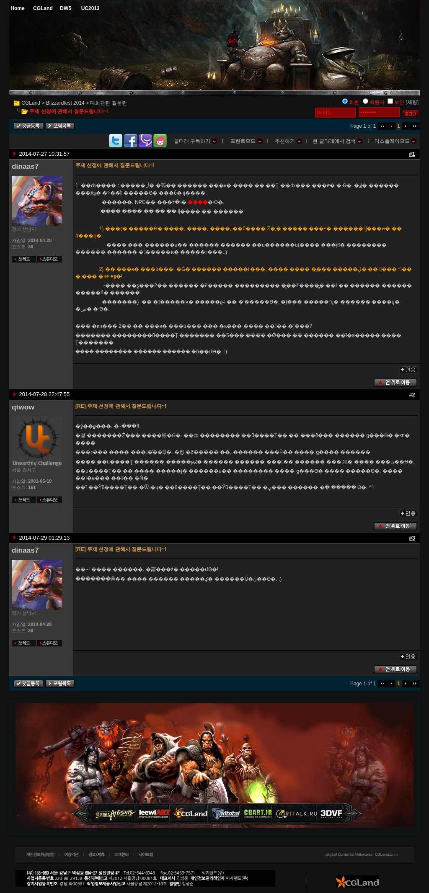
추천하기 (288, 141)
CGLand (30, 103)
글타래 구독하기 (195, 141)
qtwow (23, 407)
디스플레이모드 (395, 141)
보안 (399, 102)
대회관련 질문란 (108, 103)
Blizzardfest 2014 (65, 103)
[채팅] (412, 102)
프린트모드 (246, 141)
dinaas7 (25, 166)
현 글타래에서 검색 (337, 141)
